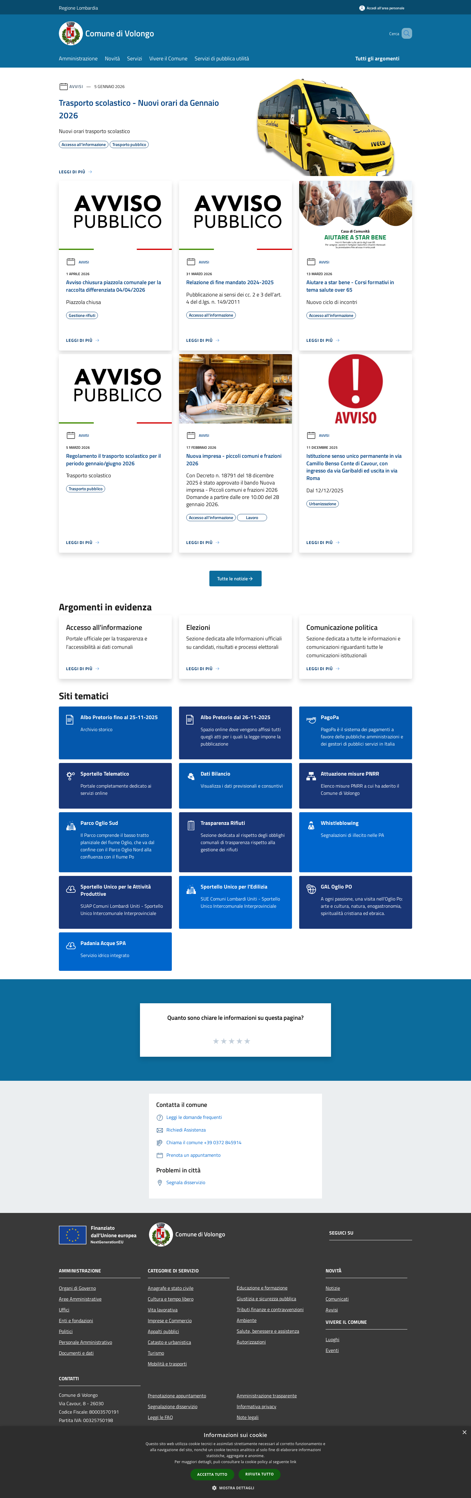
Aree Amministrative (80, 1298)
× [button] (464, 1432)
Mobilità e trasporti (167, 1363)
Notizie (333, 1288)
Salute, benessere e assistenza (268, 1331)
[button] (235, 1488)
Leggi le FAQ (160, 1417)
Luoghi (332, 1339)
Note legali (248, 1417)
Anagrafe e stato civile (170, 1288)
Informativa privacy (256, 1406)
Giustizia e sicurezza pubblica (266, 1298)
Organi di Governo (77, 1288)
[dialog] (235, 1462)
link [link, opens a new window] (293, 1461)
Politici (66, 1331)
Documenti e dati (76, 1353)
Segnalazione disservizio (172, 1406)
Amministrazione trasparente (267, 1395)
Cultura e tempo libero (170, 1298)
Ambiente (247, 1320)
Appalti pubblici (163, 1331)
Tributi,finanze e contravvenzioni (270, 1309)
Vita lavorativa (163, 1309)
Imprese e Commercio (170, 1320)
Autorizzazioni (251, 1341)
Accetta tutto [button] (212, 1474)
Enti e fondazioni (76, 1320)
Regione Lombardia (78, 7)
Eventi (332, 1350)
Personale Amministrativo (85, 1342)
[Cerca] (405, 33)
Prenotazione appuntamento (177, 1395)
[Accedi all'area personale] (381, 8)
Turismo (156, 1353)
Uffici (64, 1309)
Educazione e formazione (262, 1287)
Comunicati (337, 1298)
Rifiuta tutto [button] (259, 1474)
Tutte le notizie (235, 578)
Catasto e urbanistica (169, 1342)
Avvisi (76, 86)
